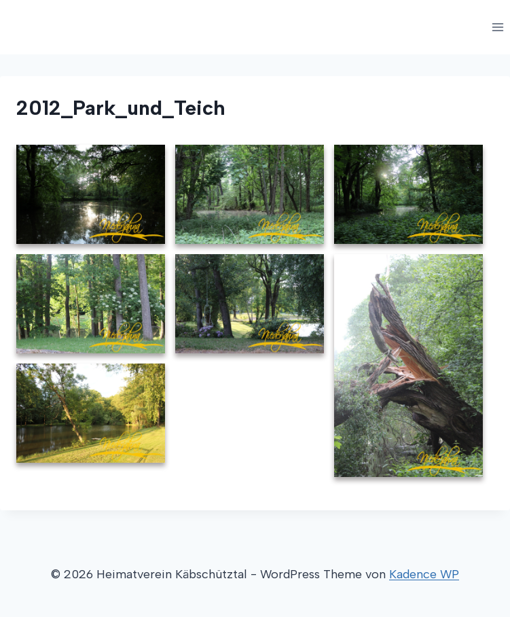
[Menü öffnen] (497, 26)
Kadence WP (424, 574)
